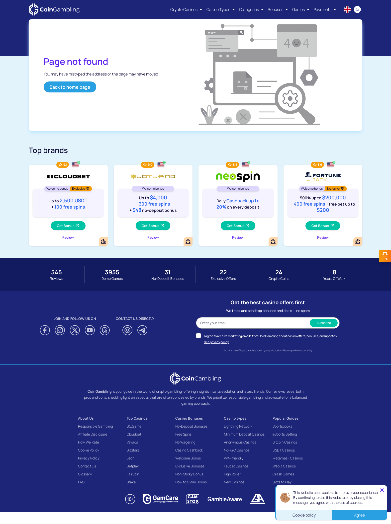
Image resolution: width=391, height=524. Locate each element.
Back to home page (70, 87)
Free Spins (183, 434)
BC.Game (134, 426)
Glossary (85, 474)
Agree (359, 515)
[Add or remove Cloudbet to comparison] (103, 241)
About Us (86, 418)
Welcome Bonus (188, 458)
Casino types (235, 418)
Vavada (132, 442)
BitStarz (133, 450)
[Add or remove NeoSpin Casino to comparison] (273, 241)
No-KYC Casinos (236, 450)
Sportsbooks (282, 426)
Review (68, 237)
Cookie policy (304, 515)
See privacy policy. (216, 342)
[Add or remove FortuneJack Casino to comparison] (357, 241)
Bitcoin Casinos (285, 442)
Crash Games (283, 474)
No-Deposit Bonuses (191, 426)
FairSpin (133, 474)
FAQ (81, 482)
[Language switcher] (347, 9)
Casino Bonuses (189, 418)
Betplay (133, 466)
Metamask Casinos (288, 458)
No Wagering (185, 442)
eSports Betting (285, 434)
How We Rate (88, 442)
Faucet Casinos (236, 466)
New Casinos (234, 482)
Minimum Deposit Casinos (244, 434)
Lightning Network (238, 426)
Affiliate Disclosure (92, 434)
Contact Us (87, 466)
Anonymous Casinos (240, 442)
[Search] (357, 9)
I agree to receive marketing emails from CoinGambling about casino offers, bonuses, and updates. (270, 336)
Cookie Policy (88, 450)
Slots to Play (282, 482)
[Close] (382, 490)
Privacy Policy (88, 458)
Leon (130, 458)
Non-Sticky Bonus (189, 474)
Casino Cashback (189, 450)
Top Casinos (137, 418)
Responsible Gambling (95, 426)
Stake (131, 482)
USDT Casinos (284, 450)
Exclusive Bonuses (189, 466)
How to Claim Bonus (191, 482)
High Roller (232, 474)
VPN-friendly (233, 458)
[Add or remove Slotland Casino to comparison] (188, 241)
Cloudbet (134, 434)
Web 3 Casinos (284, 466)
